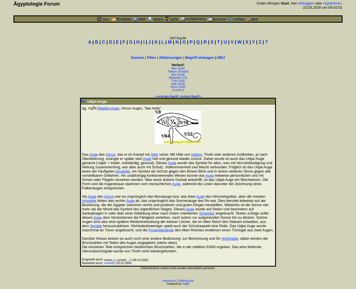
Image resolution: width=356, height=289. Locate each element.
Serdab (96, 226)
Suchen (137, 57)
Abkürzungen (170, 57)
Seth (154, 154)
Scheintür (206, 213)
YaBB (185, 283)
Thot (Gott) (178, 80)
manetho (109, 263)
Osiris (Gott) (178, 86)
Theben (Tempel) (178, 71)
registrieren (332, 3)
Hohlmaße (229, 238)
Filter (151, 57)
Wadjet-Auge (109, 108)
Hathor (196, 154)
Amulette (123, 171)
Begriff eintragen (199, 57)
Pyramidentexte (161, 230)
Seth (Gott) (178, 83)
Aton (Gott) (178, 68)
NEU (221, 57)
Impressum (169, 280)
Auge (93, 154)
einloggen (306, 3)
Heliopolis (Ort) (178, 77)
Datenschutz (186, 280)
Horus (111, 154)
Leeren (178, 90)
